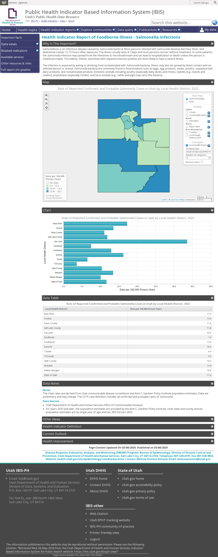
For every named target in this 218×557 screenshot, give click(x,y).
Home (6, 30)
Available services (12, 57)
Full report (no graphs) (15, 69)
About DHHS (99, 491)
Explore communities (96, 30)
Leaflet (164, 199)
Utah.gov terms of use (138, 497)
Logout (95, 539)
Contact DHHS (100, 485)
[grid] (127, 341)
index (63, 21)
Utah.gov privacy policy (138, 491)
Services (13, 2)
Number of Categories (198, 157)
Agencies (23, 2)
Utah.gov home (133, 478)
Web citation (99, 513)
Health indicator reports (58, 30)
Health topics (27, 30)
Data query (125, 30)
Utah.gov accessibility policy (142, 485)
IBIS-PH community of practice (112, 526)
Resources (169, 30)
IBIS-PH (34, 21)
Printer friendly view (104, 533)
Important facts (11, 37)
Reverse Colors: (194, 162)
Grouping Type (198, 150)
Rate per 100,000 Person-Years (146, 308)
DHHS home (99, 478)
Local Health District (56, 308)
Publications (148, 30)
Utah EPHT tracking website (110, 520)
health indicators (49, 21)
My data (210, 29)
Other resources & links (16, 63)
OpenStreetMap (177, 199)
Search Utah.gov (201, 2)
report (71, 21)
